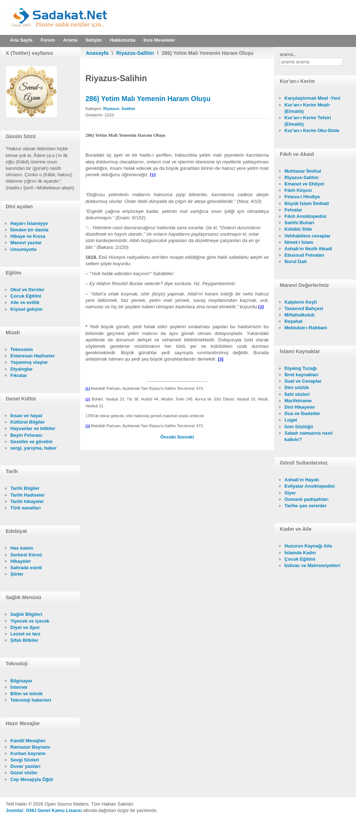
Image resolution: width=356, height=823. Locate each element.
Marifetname (298, 400)
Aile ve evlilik (25, 302)
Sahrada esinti (26, 567)
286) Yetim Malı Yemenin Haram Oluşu (148, 99)
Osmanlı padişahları (306, 499)
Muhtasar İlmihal (302, 171)
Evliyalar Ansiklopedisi (309, 486)
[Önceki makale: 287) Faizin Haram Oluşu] (168, 437)
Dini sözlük (296, 387)
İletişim (94, 40)
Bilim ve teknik (26, 693)
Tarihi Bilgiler (25, 488)
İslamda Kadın (300, 552)
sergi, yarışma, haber (33, 448)
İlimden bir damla (29, 229)
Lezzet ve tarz (25, 633)
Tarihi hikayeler (27, 501)
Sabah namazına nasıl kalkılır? (308, 436)
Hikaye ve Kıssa (27, 236)
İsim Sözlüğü (298, 426)
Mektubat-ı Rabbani (305, 327)
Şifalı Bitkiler (24, 640)
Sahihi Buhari (299, 222)
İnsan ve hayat (26, 415)
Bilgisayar (21, 680)
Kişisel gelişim (26, 309)
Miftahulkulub (299, 315)
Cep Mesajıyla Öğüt (31, 779)
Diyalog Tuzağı (300, 368)
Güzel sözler (24, 772)
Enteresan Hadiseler (32, 355)
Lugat (290, 420)
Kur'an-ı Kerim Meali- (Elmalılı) (307, 108)
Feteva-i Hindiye (302, 196)
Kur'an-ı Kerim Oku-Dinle (311, 130)
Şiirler (16, 574)
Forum (48, 40)
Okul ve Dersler (27, 289)
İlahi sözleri (297, 394)
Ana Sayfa (21, 40)
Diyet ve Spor (25, 627)
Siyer (290, 493)
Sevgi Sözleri (24, 759)
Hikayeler (20, 561)
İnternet (18, 687)
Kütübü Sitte (298, 229)
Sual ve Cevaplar (302, 381)
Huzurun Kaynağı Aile (308, 546)
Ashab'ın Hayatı (301, 479)
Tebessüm (21, 349)
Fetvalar (293, 210)
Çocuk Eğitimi (25, 296)
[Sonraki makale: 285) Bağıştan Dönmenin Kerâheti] (185, 437)
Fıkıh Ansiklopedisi (305, 216)
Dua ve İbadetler (302, 413)
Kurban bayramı (28, 753)
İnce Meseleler (159, 40)
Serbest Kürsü (26, 554)
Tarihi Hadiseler (27, 495)
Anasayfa (97, 53)
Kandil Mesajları (28, 740)
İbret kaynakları (301, 374)
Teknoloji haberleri (30, 700)
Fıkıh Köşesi (298, 190)
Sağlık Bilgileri (26, 614)
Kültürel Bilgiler (27, 422)
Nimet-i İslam (298, 242)
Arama (70, 40)
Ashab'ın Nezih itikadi (308, 248)
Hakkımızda (123, 40)
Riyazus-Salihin (135, 53)
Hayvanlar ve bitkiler (32, 428)
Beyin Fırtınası (26, 435)
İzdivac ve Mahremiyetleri (312, 565)
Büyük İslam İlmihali (306, 203)
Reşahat (293, 321)
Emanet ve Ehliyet (304, 184)
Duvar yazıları (25, 766)
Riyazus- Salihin (119, 108)
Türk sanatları (25, 507)
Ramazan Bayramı (30, 747)
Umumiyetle (23, 249)
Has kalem (21, 548)
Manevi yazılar (26, 242)
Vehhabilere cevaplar (307, 235)
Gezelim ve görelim (31, 441)
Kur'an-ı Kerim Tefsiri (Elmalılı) (307, 121)
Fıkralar (18, 375)
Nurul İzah (295, 261)
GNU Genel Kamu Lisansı (54, 810)
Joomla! (14, 810)
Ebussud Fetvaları (304, 255)
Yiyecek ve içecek (29, 621)
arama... (288, 54)
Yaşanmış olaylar (29, 362)
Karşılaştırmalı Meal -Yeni (312, 98)
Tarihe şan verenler (305, 505)
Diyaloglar (21, 369)
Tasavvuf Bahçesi (303, 308)
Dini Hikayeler (299, 407)
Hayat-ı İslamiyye (29, 223)
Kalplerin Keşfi (300, 302)
